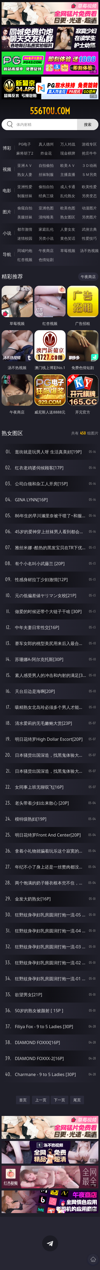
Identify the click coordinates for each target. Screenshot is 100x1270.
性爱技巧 (89, 238)
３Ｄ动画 (89, 165)
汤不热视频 (89, 250)
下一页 (59, 1099)
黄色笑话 (67, 238)
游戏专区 (89, 144)
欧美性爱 (89, 186)
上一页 (40, 1099)
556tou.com (50, 111)
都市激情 (24, 229)
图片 (7, 212)
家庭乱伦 (46, 229)
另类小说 (46, 238)
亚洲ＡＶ (24, 165)
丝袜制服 (46, 174)
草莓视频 (67, 250)
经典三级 (46, 195)
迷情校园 (24, 238)
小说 (7, 233)
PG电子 (24, 144)
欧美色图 (67, 207)
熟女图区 (67, 217)
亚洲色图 (46, 207)
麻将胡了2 (24, 153)
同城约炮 (24, 250)
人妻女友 (67, 229)
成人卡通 (67, 186)
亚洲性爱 (24, 186)
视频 (7, 169)
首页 (23, 1099)
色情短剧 (46, 259)
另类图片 (89, 217)
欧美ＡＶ (67, 165)
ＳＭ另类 (89, 174)
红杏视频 (24, 259)
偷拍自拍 (46, 186)
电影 (7, 190)
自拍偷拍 (46, 165)
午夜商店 (46, 250)
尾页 (77, 1099)
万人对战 (67, 144)
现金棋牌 (67, 153)
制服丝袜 (24, 195)
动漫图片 (89, 207)
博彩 (7, 148)
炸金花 (46, 153)
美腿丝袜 (24, 217)
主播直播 (67, 174)
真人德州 (46, 144)
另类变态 (89, 195)
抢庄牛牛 (89, 153)
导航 (7, 254)
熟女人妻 (24, 174)
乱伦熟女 (67, 195)
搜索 (87, 124)
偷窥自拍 (24, 207)
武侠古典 (89, 229)
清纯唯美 (46, 217)
